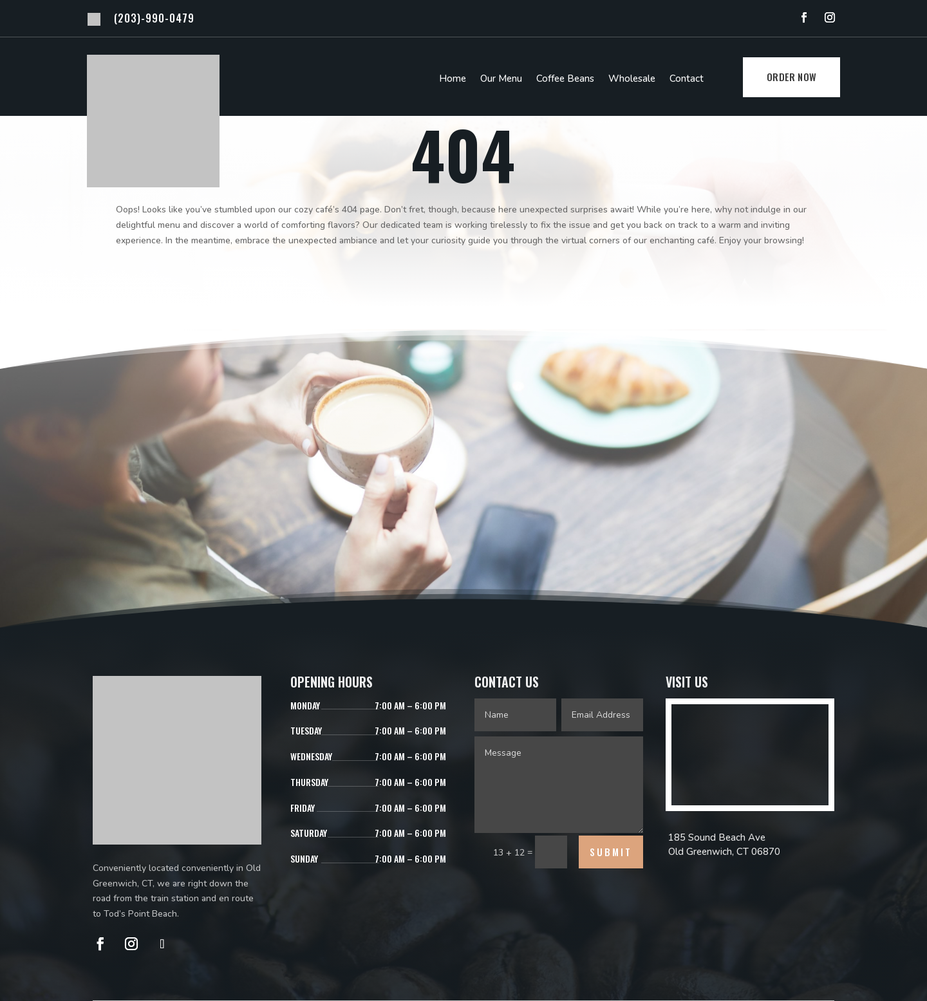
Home (452, 79)
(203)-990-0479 (154, 18)
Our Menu (501, 79)
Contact (687, 79)
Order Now (791, 77)
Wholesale (631, 79)
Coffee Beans (565, 79)
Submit (611, 852)
